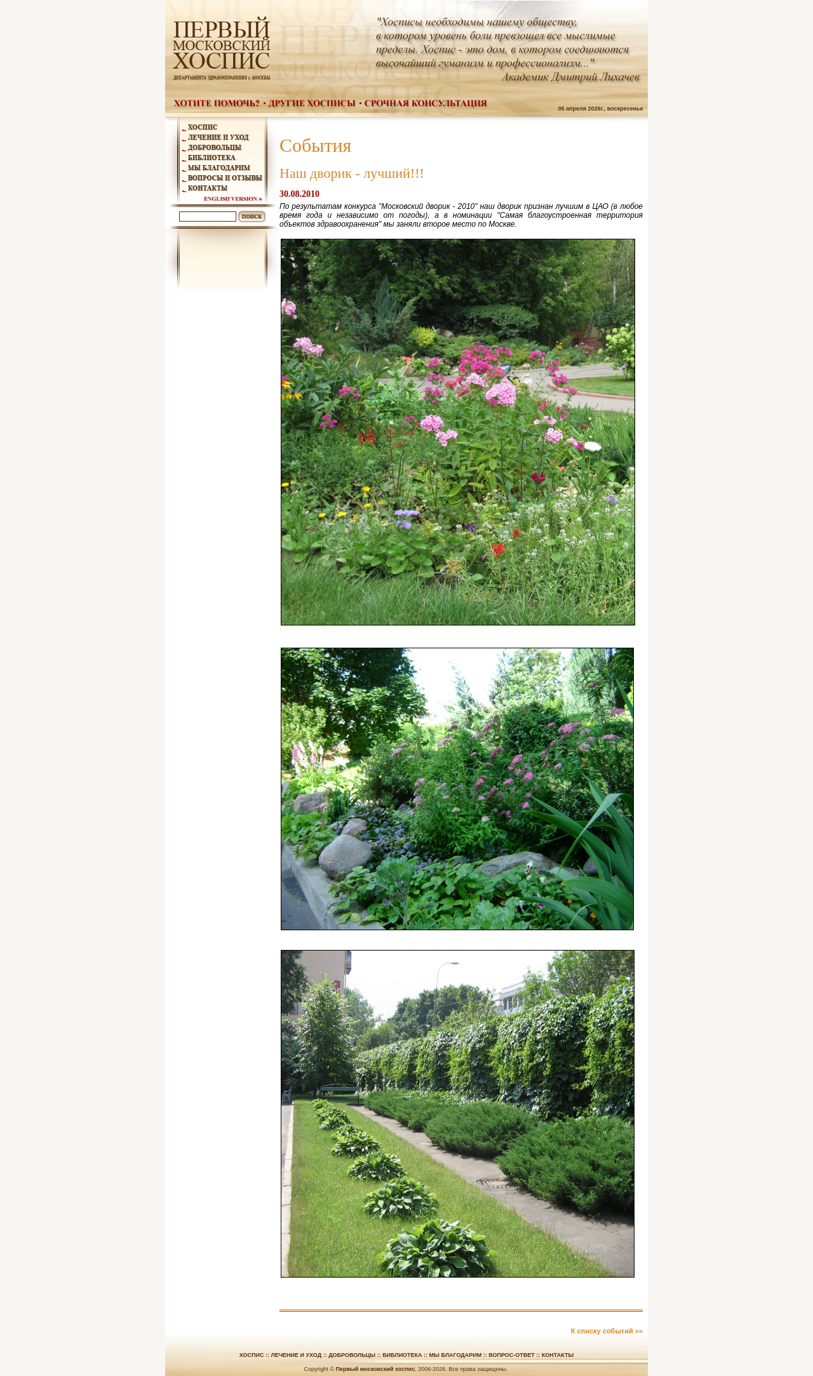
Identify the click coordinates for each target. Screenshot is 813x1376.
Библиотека (402, 1355)
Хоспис (251, 1355)
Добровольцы (351, 1355)
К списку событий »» (607, 1331)
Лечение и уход (296, 1355)
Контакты (558, 1355)
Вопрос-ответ (511, 1355)
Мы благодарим (455, 1355)
